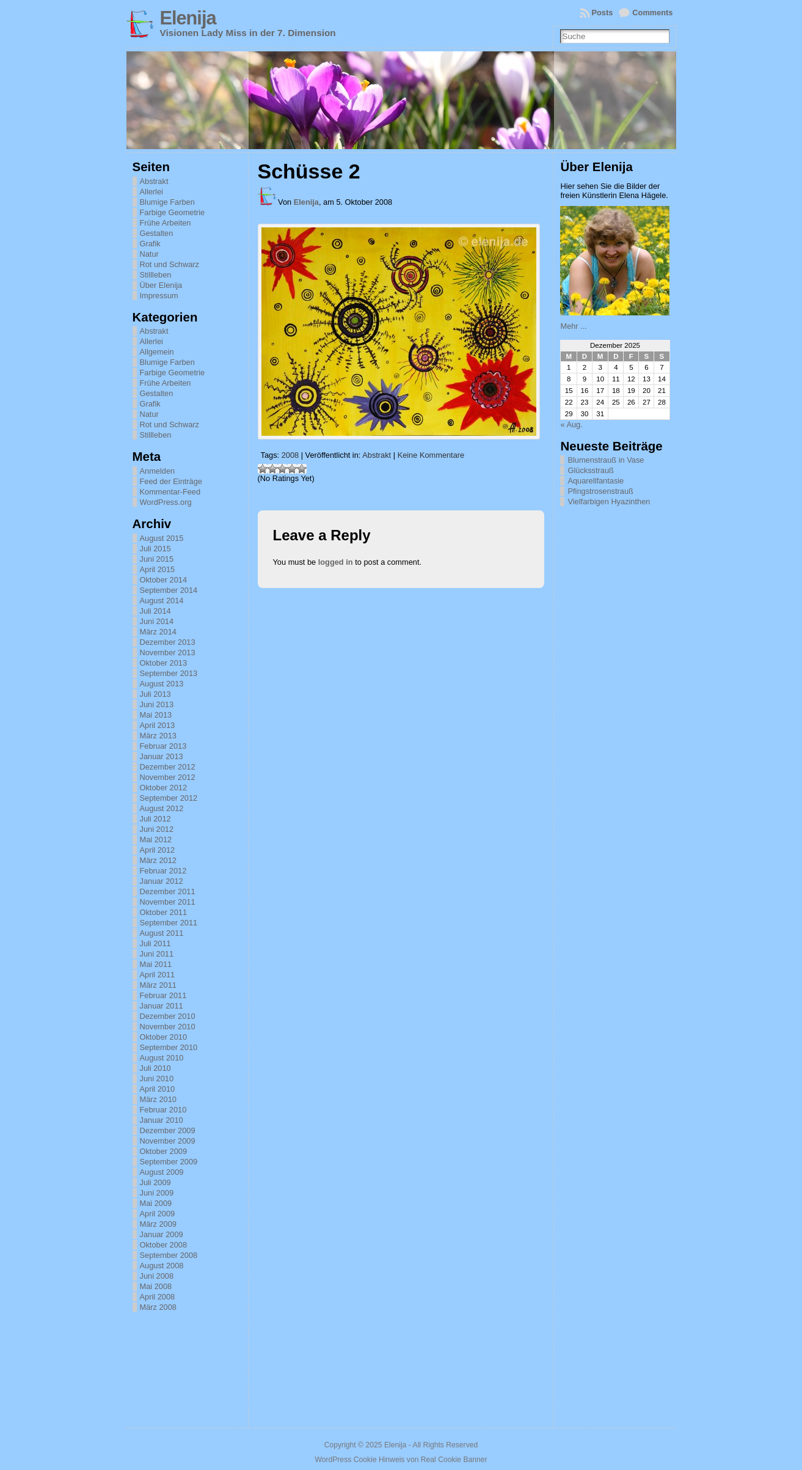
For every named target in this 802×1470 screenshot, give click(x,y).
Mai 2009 (156, 1203)
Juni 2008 (157, 1276)
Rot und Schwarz (169, 264)
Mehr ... (573, 326)
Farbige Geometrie (172, 212)
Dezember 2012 (167, 766)
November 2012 (167, 777)
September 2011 (169, 922)
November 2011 (167, 901)
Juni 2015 (157, 559)
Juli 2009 (155, 1182)
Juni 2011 (157, 953)
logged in (335, 562)
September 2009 (169, 1161)
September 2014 (169, 590)
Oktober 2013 (164, 662)
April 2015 (157, 569)
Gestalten (156, 233)
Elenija (188, 18)
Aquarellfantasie (595, 480)
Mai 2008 (156, 1286)
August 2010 (162, 1057)
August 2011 (162, 933)
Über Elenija (161, 285)
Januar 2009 (161, 1234)
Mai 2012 (156, 839)
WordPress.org (166, 502)
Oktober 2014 (164, 579)
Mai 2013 (156, 714)
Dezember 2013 (167, 642)
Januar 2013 (161, 756)
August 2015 (162, 538)
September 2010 (169, 1047)
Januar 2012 (161, 881)
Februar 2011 (163, 995)
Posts (602, 12)
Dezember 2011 (167, 891)
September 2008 (169, 1255)
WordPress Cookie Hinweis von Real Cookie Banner (401, 1459)
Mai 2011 (156, 964)
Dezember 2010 (167, 1016)
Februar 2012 (163, 870)
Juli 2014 (155, 611)
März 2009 (158, 1224)
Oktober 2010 (164, 1037)
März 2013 (158, 735)
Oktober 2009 (164, 1151)
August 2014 (162, 600)
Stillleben (156, 274)
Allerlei (151, 191)
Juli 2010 (155, 1068)
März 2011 (158, 985)
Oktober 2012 (164, 787)
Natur (149, 254)
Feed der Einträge (171, 481)
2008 (290, 455)
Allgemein (157, 351)
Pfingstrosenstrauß (600, 491)
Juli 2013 (155, 694)
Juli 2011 (155, 943)
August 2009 (162, 1172)
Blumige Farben (167, 202)
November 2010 (167, 1026)
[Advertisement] (621, 695)
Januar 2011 (161, 1005)
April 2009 (157, 1213)
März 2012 (158, 860)
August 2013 (162, 683)
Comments (652, 12)
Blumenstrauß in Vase (605, 460)
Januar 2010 (161, 1120)
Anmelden (157, 471)
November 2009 (167, 1140)
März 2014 (158, 631)
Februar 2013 (163, 746)
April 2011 (157, 974)
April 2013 (157, 725)
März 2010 (158, 1099)
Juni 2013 (157, 704)
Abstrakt (154, 181)
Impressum (159, 295)
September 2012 (169, 798)
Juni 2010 (157, 1078)
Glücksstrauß (590, 470)
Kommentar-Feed (170, 491)
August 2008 (162, 1265)
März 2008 (158, 1307)
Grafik (150, 243)
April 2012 (157, 849)
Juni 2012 (157, 829)
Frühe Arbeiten (165, 222)
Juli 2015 (155, 548)
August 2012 (162, 808)
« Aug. (571, 424)
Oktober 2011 (164, 912)
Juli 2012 (155, 818)
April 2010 (157, 1088)
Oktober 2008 (164, 1244)
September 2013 (169, 673)
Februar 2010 (163, 1109)
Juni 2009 (157, 1192)
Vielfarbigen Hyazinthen (608, 501)
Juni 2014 (157, 621)
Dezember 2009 (167, 1130)
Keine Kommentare (431, 455)
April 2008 (157, 1296)
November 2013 (167, 652)
